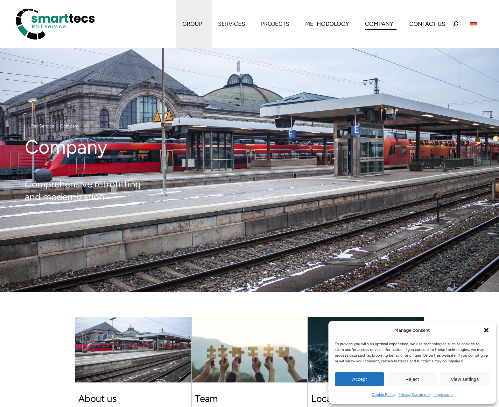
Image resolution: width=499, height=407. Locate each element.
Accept (359, 379)
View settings (465, 379)
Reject (412, 379)
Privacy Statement (414, 394)
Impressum (443, 394)
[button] (486, 330)
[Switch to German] (474, 24)
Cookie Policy (383, 394)
